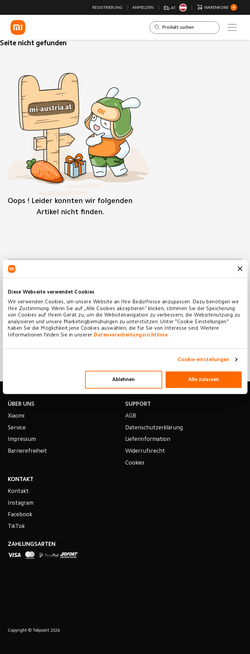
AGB (130, 416)
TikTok (16, 526)
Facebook (20, 515)
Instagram (20, 503)
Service (17, 428)
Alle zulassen (203, 379)
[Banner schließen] (239, 269)
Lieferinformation (147, 439)
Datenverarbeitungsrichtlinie (130, 334)
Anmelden (143, 8)
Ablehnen (123, 379)
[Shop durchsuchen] (185, 27)
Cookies (134, 463)
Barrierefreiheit (27, 451)
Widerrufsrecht (145, 451)
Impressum (22, 439)
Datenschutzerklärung (154, 428)
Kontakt (18, 491)
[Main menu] (232, 27)
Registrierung (107, 8)
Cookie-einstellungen (203, 359)
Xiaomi (16, 416)
